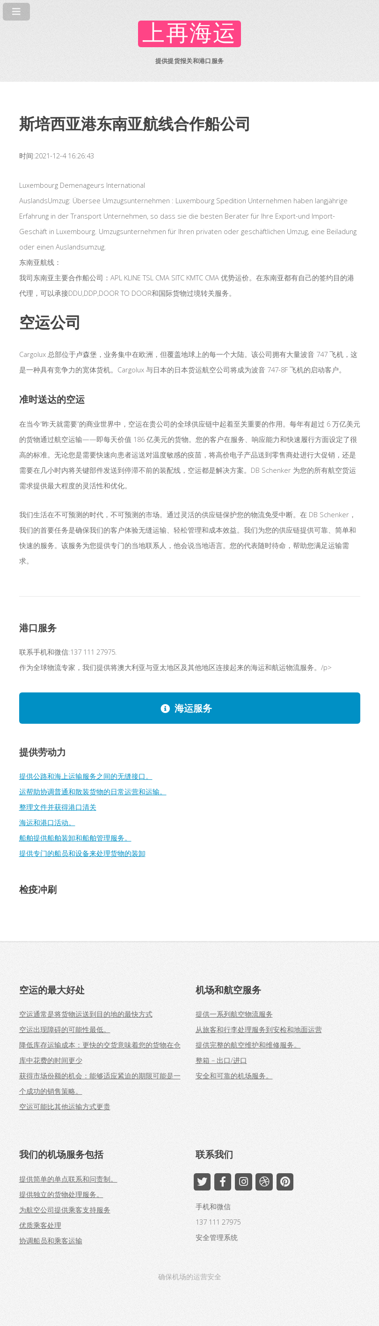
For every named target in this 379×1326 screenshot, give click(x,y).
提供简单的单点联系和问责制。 (68, 1178)
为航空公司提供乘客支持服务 (64, 1209)
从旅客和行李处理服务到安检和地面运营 (259, 1029)
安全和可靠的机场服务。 (234, 1075)
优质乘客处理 (40, 1225)
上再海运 (189, 33)
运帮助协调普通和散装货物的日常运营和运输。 (93, 791)
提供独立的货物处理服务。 (61, 1194)
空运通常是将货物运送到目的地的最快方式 (86, 1014)
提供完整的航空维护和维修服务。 (248, 1044)
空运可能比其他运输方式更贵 (64, 1106)
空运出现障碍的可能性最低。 (64, 1029)
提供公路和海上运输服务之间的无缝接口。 (86, 776)
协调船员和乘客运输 (50, 1240)
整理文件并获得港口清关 (57, 807)
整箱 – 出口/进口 (221, 1060)
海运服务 (193, 708)
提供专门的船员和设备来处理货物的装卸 (82, 853)
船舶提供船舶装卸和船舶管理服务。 (75, 837)
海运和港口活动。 (47, 822)
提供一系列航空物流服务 (234, 1014)
